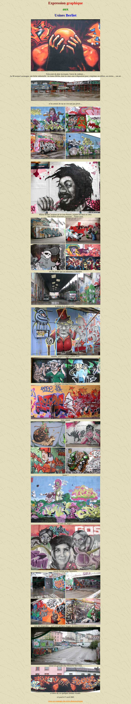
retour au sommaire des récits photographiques (65, 701)
